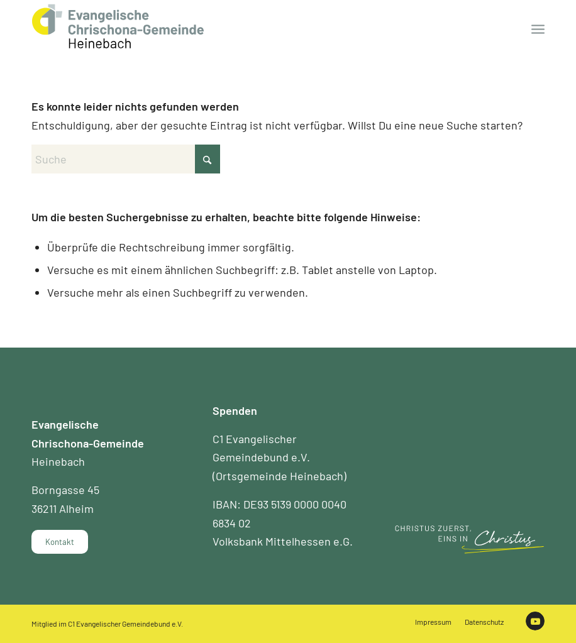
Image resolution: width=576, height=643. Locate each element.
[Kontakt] (59, 542)
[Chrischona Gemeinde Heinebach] (117, 26)
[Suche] (125, 159)
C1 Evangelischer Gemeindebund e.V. (125, 623)
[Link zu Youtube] (535, 621)
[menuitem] (538, 28)
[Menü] (538, 28)
